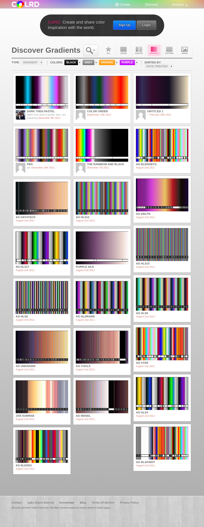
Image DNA (184, 50)
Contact (17, 502)
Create (125, 4)
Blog (83, 502)
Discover (151, 4)
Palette (138, 50)
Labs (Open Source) (40, 502)
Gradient (154, 50)
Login (146, 25)
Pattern (169, 50)
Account (178, 4)
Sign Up (124, 25)
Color (123, 50)
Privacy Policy (129, 502)
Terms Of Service (103, 502)
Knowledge (67, 502)
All (108, 50)
